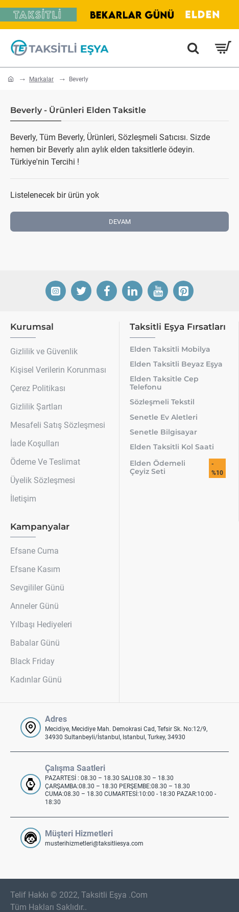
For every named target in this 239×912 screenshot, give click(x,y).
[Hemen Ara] (193, 48)
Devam (120, 221)
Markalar (41, 79)
